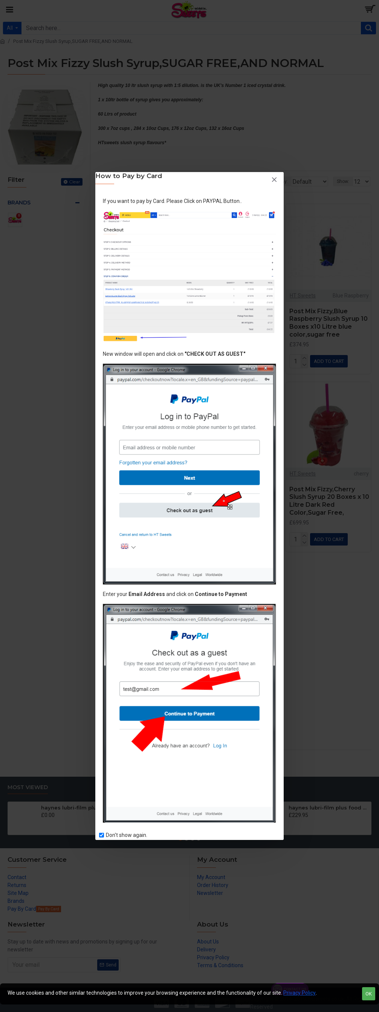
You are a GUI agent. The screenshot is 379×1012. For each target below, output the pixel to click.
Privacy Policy (299, 993)
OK (368, 994)
